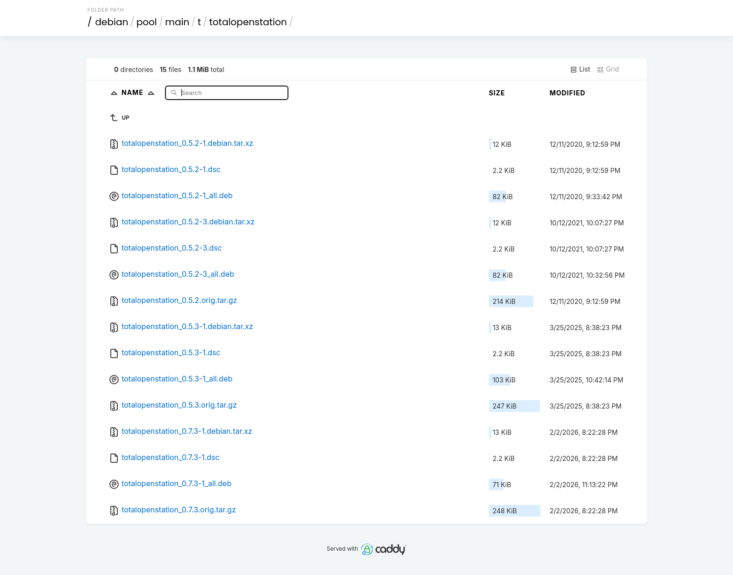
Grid (607, 69)
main (177, 22)
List (580, 69)
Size (497, 93)
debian (112, 22)
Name (140, 92)
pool (147, 22)
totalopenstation (248, 22)
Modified (568, 93)
